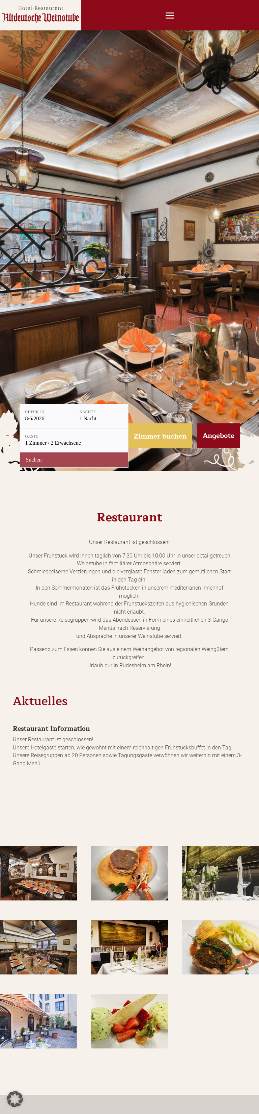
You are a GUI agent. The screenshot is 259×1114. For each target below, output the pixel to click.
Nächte (88, 412)
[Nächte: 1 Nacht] (101, 416)
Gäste (31, 436)
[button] (15, 1099)
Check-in (35, 412)
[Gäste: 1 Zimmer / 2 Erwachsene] (74, 440)
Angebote (218, 435)
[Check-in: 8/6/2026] (47, 416)
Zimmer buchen (160, 436)
